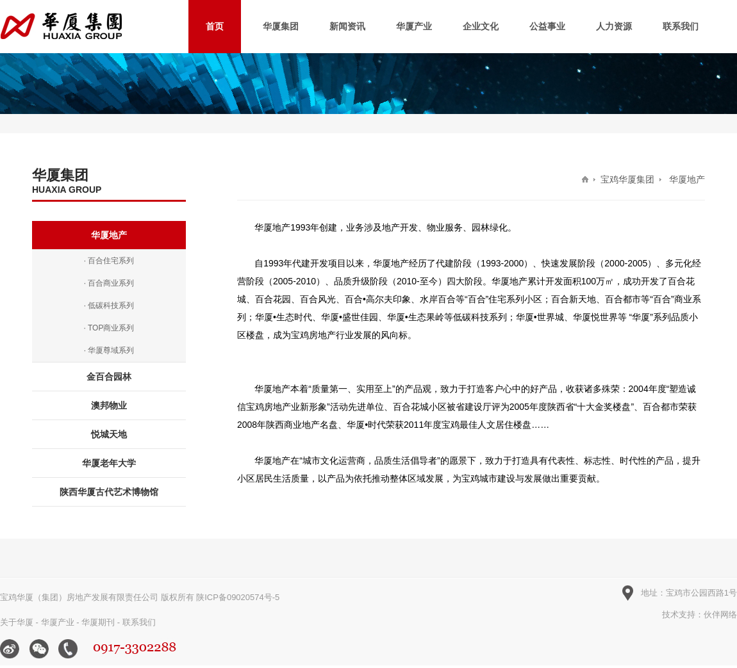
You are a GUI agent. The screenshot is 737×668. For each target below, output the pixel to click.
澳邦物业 (109, 405)
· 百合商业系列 (109, 283)
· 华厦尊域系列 (109, 350)
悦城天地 (109, 434)
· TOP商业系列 (109, 327)
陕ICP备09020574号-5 (237, 597)
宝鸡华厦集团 (627, 179)
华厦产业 (57, 622)
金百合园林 (109, 376)
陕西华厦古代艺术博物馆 (109, 492)
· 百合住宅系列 (109, 260)
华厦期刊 (98, 622)
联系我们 (139, 622)
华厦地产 (109, 235)
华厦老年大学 (109, 463)
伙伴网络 (720, 614)
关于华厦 (16, 622)
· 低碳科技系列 (109, 305)
